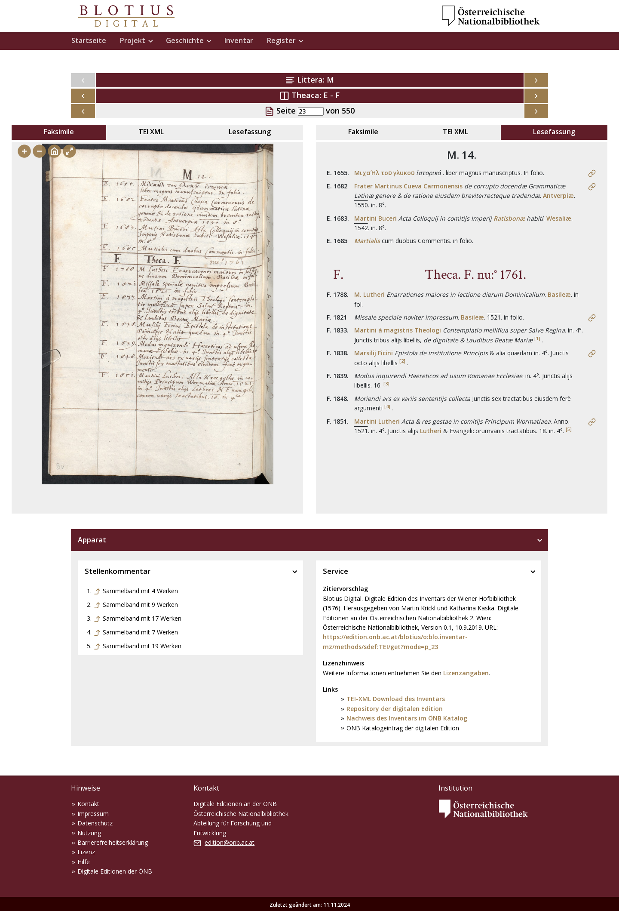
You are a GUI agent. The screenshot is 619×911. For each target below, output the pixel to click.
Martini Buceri (375, 218)
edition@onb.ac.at (229, 842)
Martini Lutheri (377, 421)
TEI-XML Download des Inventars (395, 699)
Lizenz (86, 852)
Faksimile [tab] (59, 131)
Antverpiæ (558, 195)
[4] (387, 406)
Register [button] (281, 40)
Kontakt (88, 804)
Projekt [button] (132, 40)
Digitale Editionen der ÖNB (114, 871)
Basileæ (559, 294)
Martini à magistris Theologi (397, 330)
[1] (537, 338)
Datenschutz (95, 823)
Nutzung (89, 833)
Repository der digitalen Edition (394, 709)
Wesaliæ (558, 218)
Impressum (93, 813)
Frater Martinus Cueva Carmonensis (408, 186)
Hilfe (83, 862)
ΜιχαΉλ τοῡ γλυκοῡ (384, 173)
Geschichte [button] (185, 40)
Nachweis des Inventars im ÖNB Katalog (406, 718)
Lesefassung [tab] (250, 131)
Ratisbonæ (509, 218)
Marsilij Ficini (373, 353)
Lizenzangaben (466, 673)
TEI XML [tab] (151, 131)
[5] (569, 429)
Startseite (88, 40)
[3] (386, 384)
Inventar (238, 40)
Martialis (367, 241)
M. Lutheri (369, 294)
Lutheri (430, 431)
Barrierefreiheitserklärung (112, 842)
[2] (402, 361)
